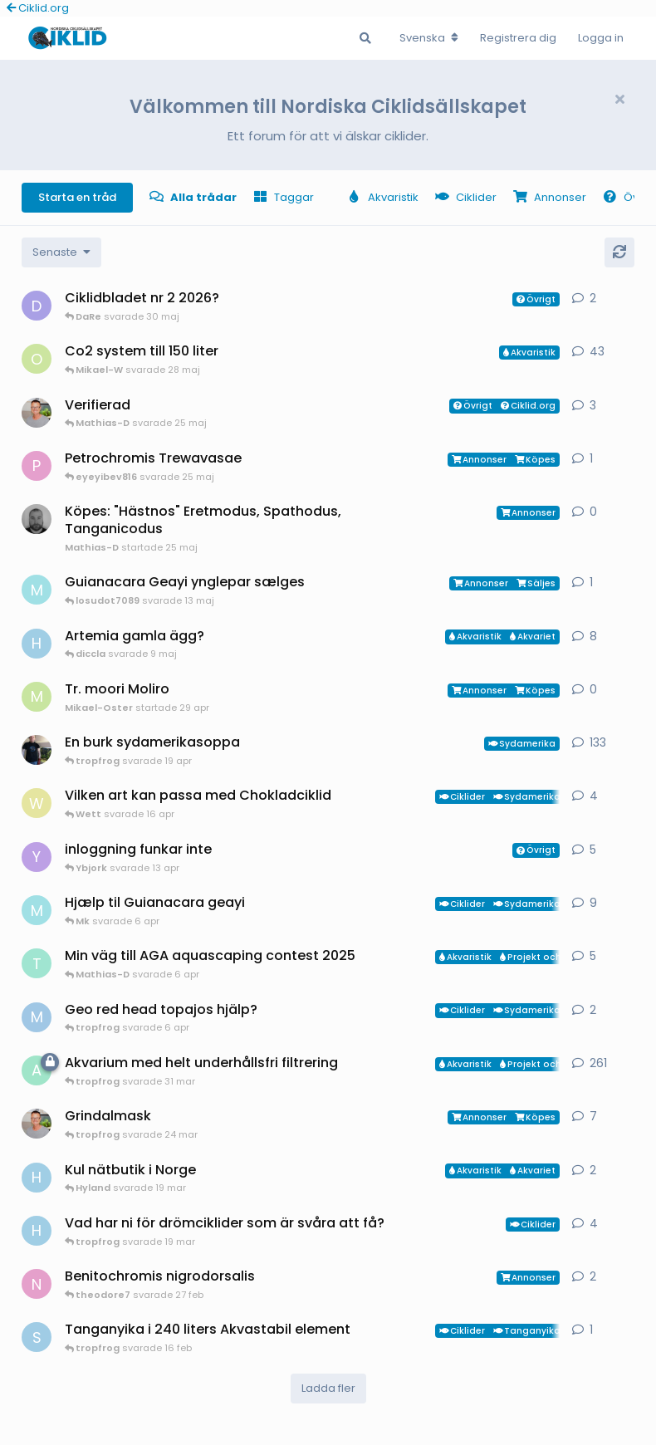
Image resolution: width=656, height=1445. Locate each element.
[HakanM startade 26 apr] (36, 644)
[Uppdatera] (619, 252)
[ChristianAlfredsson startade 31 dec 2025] (36, 1124)
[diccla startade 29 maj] (36, 306)
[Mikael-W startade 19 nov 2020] (36, 750)
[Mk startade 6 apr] (36, 590)
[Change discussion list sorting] (61, 252)
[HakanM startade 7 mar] (36, 1178)
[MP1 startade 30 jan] (36, 1017)
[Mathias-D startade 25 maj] (36, 519)
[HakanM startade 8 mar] (36, 1231)
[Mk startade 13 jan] (36, 910)
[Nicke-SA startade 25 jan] (36, 1284)
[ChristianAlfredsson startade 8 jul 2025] (36, 413)
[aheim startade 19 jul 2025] (36, 1070)
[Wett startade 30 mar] (36, 803)
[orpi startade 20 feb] (36, 359)
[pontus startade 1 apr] (36, 466)
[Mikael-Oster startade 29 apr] (36, 697)
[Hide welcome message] (619, 100)
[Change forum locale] (429, 38)
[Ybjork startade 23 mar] (36, 857)
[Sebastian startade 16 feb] (36, 1337)
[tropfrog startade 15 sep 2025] (36, 963)
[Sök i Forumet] (365, 38)
